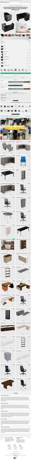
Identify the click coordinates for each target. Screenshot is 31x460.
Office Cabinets (7, 439)
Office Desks (6, 441)
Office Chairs (12, 440)
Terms (15, 453)
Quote (18, 453)
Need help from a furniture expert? (15, 102)
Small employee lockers (5, 395)
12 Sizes (11, 153)
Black (4, 95)
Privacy (13, 453)
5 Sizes (11, 348)
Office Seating (11, 439)
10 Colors (4, 348)
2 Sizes (23, 390)
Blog (20, 453)
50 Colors (4, 153)
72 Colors (19, 292)
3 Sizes (11, 320)
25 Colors (8, 390)
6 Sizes (27, 153)
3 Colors (8, 292)
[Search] (15, 3)
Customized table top (4, 411)
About (10, 453)
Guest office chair (4, 419)
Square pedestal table (4, 403)
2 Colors (19, 153)
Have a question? (15, 451)
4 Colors (23, 334)
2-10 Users (27, 292)
